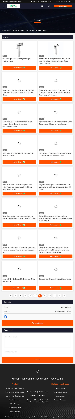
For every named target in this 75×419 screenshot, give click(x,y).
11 (45, 296)
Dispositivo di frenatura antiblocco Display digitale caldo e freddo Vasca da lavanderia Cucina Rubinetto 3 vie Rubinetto (54, 250)
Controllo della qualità (60, 392)
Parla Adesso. (37, 323)
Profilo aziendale (60, 388)
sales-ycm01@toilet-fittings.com (41, 1)
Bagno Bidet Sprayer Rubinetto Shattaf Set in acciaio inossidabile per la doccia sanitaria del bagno (55, 187)
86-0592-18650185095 (64, 1)
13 (54, 296)
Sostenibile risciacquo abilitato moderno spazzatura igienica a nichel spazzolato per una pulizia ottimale (55, 218)
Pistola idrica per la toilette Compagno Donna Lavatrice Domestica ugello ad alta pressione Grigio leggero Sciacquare (55, 92)
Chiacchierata (63, 6)
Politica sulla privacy (60, 400)
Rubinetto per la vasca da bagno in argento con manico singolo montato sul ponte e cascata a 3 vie (19, 250)
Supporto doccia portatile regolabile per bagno (55, 279)
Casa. (3, 30)
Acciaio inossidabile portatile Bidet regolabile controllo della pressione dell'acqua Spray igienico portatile (54, 61)
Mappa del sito (60, 396)
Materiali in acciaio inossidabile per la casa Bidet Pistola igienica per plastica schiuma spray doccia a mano (17, 187)
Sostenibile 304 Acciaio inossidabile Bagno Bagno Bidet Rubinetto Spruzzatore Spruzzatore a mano (17, 124)
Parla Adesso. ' (19, 68)
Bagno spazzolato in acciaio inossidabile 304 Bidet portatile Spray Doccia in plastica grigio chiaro (18, 92)
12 (50, 296)
